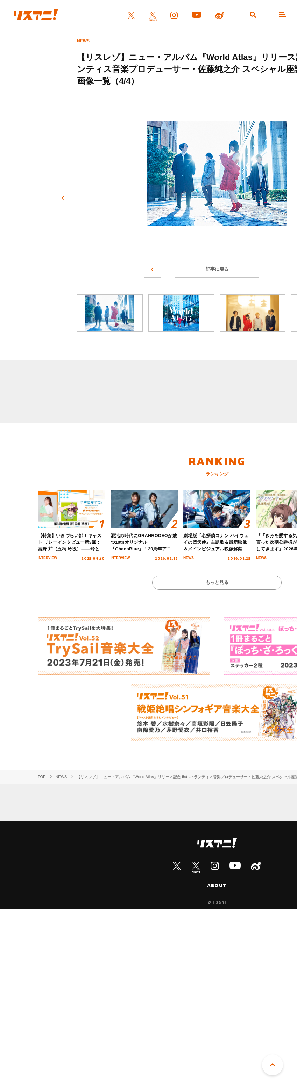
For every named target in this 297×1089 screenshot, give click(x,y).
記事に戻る (217, 269)
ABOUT (217, 885)
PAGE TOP (272, 1064)
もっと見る (217, 582)
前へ (62, 198)
